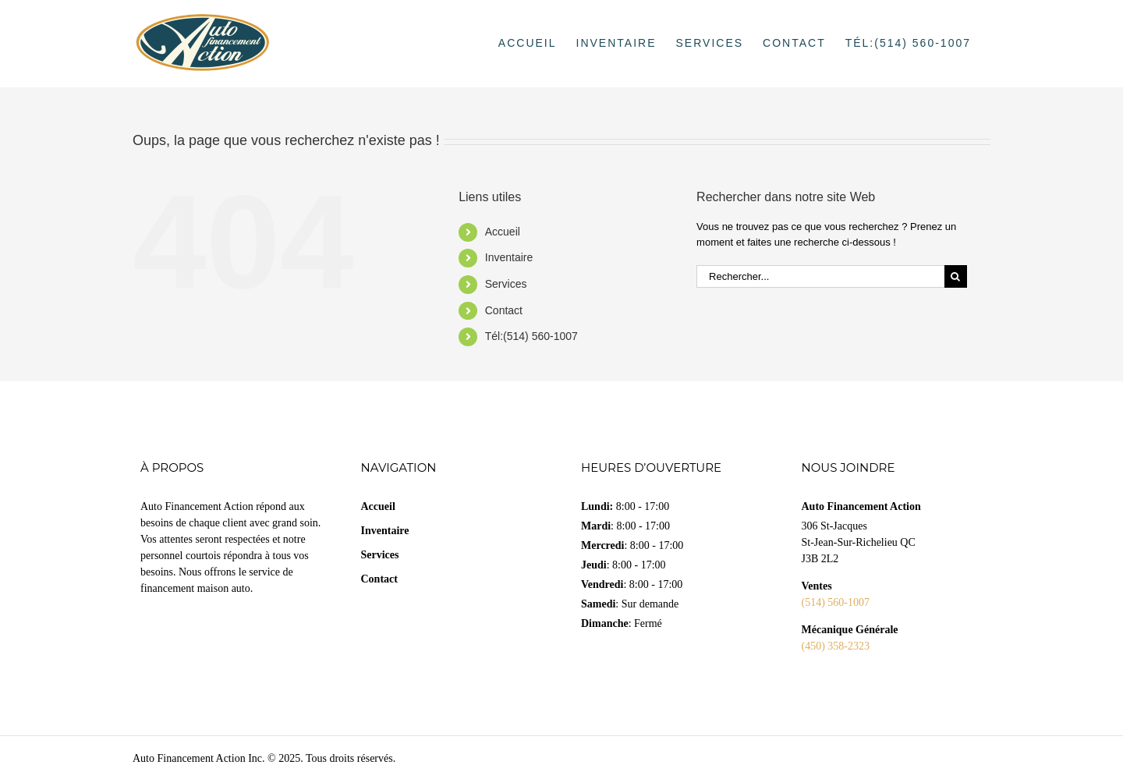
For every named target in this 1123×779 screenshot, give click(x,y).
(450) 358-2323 (836, 646)
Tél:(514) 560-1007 (531, 336)
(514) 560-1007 (836, 602)
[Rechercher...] (820, 276)
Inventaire (509, 257)
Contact (504, 310)
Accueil (502, 231)
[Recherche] (955, 276)
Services (506, 284)
